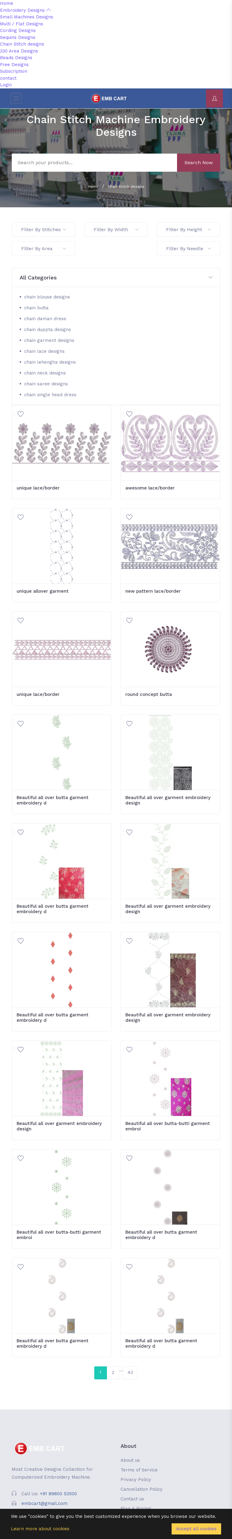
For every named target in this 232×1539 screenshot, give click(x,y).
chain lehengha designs (50, 362)
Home (6, 3)
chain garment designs (49, 340)
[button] (116, 277)
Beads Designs (16, 57)
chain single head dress (50, 394)
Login (6, 85)
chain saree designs (46, 384)
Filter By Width (116, 229)
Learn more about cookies (40, 1528)
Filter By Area (43, 248)
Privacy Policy (136, 1479)
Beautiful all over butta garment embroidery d (53, 800)
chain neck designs (45, 373)
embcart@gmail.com (44, 1503)
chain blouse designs (47, 297)
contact (8, 78)
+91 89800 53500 (58, 1493)
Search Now (199, 162)
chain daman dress (45, 318)
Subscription (13, 71)
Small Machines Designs (26, 17)
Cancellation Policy (142, 1489)
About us (130, 1460)
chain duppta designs (47, 329)
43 (130, 1372)
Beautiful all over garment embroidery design (168, 800)
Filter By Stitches (43, 229)
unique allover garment (43, 591)
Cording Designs (18, 30)
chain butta (36, 308)
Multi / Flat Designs (21, 24)
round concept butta (148, 694)
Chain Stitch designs (22, 44)
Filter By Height (188, 229)
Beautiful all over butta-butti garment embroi (167, 1126)
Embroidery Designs (25, 10)
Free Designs (14, 64)
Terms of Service (139, 1470)
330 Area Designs (19, 51)
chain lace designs (44, 351)
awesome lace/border (150, 488)
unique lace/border (38, 488)
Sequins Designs (17, 37)
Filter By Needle (188, 248)
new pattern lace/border (153, 591)
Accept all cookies (196, 1528)
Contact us (132, 1499)
